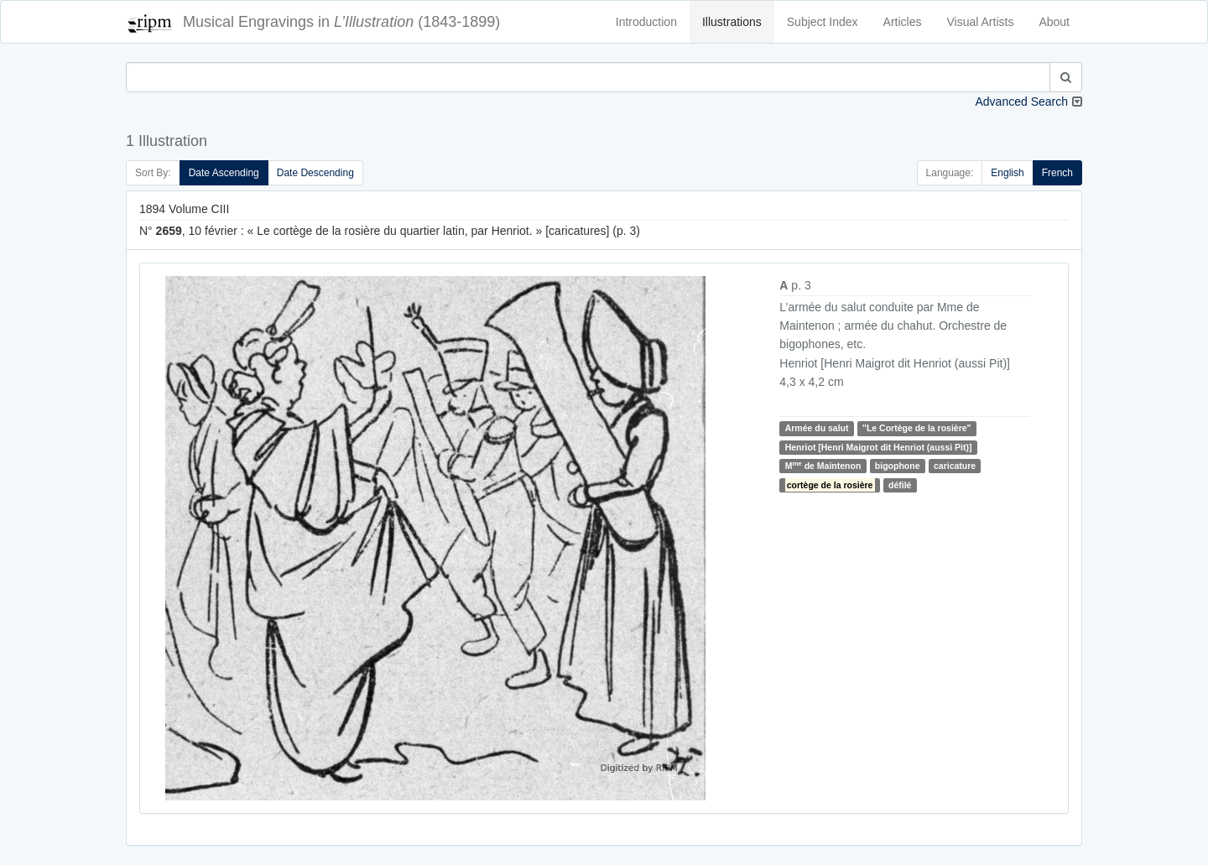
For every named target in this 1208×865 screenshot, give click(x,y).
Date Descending (315, 173)
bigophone (897, 466)
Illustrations (732, 22)
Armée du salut (817, 428)
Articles (902, 22)
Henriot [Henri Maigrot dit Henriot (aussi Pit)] (878, 447)
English (1007, 173)
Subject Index (822, 22)
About (1054, 22)
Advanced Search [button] (1021, 101)
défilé (899, 485)
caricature (955, 466)
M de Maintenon (823, 465)
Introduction (646, 22)
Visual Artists (980, 22)
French (1057, 173)
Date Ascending (224, 173)
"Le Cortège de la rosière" (916, 428)
